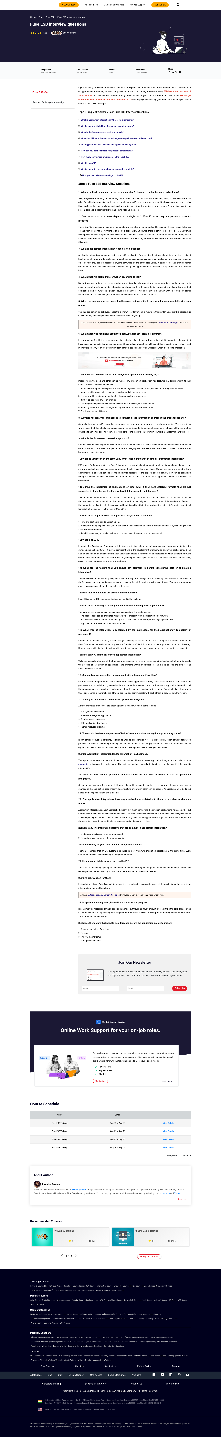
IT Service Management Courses (166, 1318)
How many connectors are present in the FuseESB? (105, 157)
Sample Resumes (117, 1375)
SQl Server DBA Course (178, 1300)
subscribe (160, 5)
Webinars (136, 1375)
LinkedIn (166, 1193)
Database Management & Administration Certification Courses (56, 1318)
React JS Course (37, 1304)
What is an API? (88, 163)
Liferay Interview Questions (92, 1342)
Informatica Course (104, 1286)
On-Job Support (137, 5)
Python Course (149, 1286)
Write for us (136, 1383)
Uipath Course (147, 1300)
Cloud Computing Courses (78, 1314)
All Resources (91, 5)
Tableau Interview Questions (64, 1346)
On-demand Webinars (114, 5)
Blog (41, 17)
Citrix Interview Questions (166, 1342)
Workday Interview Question (162, 1337)
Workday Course (78, 1300)
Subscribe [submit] (180, 988)
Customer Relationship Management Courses (142, 1314)
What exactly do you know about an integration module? (107, 169)
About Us (79, 1366)
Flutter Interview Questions (69, 1342)
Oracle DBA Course (88, 1286)
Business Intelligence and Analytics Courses (48, 1314)
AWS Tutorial (35, 1356)
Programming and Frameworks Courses (106, 1314)
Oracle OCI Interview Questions (142, 1342)
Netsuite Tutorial (69, 1360)
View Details (168, 1123)
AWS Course (105, 1300)
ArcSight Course (48, 1300)
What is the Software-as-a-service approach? (102, 132)
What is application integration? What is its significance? (107, 120)
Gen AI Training (118, 1290)
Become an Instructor (95, 1383)
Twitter (177, 1193)
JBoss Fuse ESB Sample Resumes (104, 895)
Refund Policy (144, 1366)
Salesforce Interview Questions (42, 1337)
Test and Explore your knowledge (48, 102)
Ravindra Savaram (51, 1184)
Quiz (60, 1375)
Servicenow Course (164, 1286)
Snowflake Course (121, 1286)
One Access (96, 1375)
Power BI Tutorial (140, 1356)
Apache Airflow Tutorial (102, 1360)
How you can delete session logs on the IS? (102, 175)
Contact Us (110, 1366)
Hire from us (172, 1383)
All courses (69, 5)
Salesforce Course (71, 1286)
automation (83, 764)
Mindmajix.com (79, 1189)
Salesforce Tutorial (49, 1356)
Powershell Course (132, 1300)
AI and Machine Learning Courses (44, 1323)
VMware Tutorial (84, 1360)
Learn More (168, 1080)
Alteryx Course (117, 1300)
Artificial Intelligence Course (60, 1290)
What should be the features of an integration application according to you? (116, 138)
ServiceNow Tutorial (124, 1356)
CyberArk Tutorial (181, 1356)
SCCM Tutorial (155, 1356)
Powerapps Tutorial (39, 1360)
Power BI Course (37, 1286)
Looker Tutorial (76, 1356)
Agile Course (35, 1300)
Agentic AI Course (103, 1290)
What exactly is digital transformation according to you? (107, 126)
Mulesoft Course (160, 1300)
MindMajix (93, 1391)
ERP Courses (65, 1323)
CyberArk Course (63, 1300)
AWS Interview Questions (67, 1337)
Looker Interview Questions (111, 1337)
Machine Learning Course (83, 1290)
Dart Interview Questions (114, 1346)
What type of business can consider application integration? (109, 144)
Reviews (176, 1366)
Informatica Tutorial (92, 1356)
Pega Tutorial (167, 1356)
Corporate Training (51, 1383)
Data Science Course (39, 1290)
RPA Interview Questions (89, 1337)
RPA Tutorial (63, 1356)
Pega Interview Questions (41, 1346)
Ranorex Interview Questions (116, 1342)
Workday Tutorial (108, 1356)
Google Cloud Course (53, 1286)
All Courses (36, 1375)
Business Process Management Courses (99, 1318)
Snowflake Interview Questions (89, 1346)
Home (33, 17)
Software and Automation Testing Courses (134, 1318)
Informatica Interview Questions (136, 1337)
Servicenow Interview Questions (44, 1342)
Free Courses (47, 1366)
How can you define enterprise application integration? (107, 150)
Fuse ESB (50, 17)
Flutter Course (136, 1286)
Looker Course (92, 1300)
